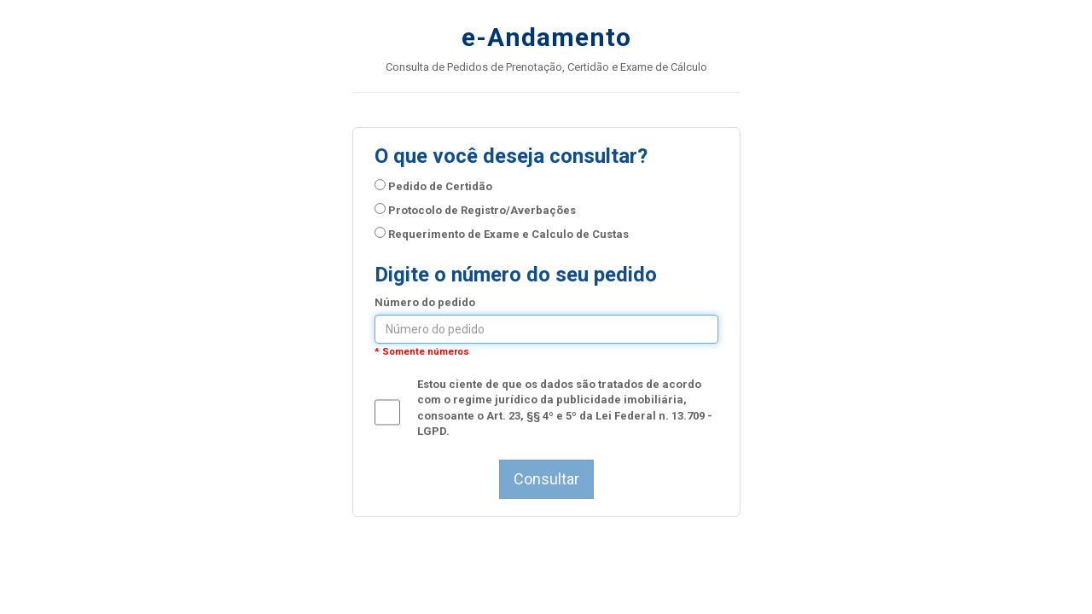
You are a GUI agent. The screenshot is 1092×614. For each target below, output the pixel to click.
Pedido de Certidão (433, 186)
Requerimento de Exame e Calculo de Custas (502, 233)
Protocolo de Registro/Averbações (475, 210)
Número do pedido (425, 302)
